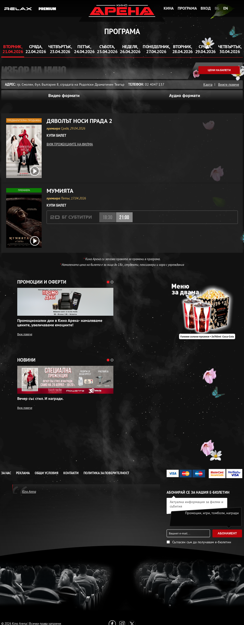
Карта (207, 84)
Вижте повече (228, 84)
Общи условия (46, 473)
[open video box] (35, 171)
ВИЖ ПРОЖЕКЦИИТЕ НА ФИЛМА (70, 144)
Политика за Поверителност (106, 473)
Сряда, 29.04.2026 (205, 49)
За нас (6, 473)
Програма (187, 8)
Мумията (60, 191)
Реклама (23, 473)
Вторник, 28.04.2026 (182, 49)
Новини (26, 360)
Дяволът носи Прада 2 (79, 121)
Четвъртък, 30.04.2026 (230, 49)
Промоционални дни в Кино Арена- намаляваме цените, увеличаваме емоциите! (59, 322)
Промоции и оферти (41, 282)
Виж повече (24, 334)
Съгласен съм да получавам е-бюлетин (201, 542)
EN (225, 8)
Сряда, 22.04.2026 (35, 49)
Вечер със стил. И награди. (40, 398)
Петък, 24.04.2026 (84, 49)
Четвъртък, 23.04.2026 (60, 49)
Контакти (71, 473)
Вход (206, 8)
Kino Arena (29, 491)
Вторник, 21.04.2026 (12, 49)
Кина (169, 8)
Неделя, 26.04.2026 (130, 49)
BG (217, 8)
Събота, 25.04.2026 (107, 49)
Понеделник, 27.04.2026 (156, 49)
